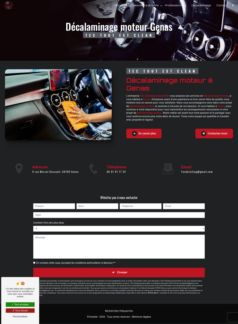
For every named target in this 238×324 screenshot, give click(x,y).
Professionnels (175, 5)
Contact (221, 5)
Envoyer (122, 272)
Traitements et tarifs (144, 5)
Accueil (119, 5)
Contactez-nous (213, 133)
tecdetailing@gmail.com (197, 168)
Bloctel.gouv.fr (153, 293)
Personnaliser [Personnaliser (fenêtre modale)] (20, 316)
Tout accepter (20, 304)
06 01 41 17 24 (116, 175)
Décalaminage (201, 5)
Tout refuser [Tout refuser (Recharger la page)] (20, 310)
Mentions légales (141, 317)
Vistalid (93, 317)
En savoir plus (145, 133)
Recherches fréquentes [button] (119, 311)
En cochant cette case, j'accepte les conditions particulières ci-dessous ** (75, 262)
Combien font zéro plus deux (48, 222)
